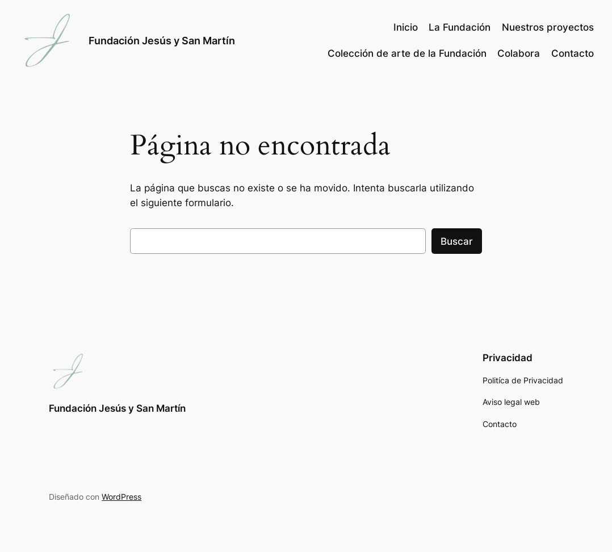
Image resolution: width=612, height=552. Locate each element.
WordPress (121, 496)
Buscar (457, 241)
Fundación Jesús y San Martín (162, 40)
